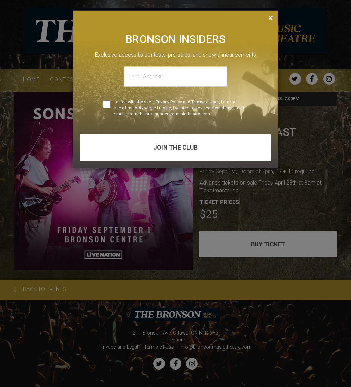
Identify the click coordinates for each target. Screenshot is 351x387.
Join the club (175, 147)
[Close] (270, 18)
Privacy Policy (169, 101)
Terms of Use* (205, 101)
